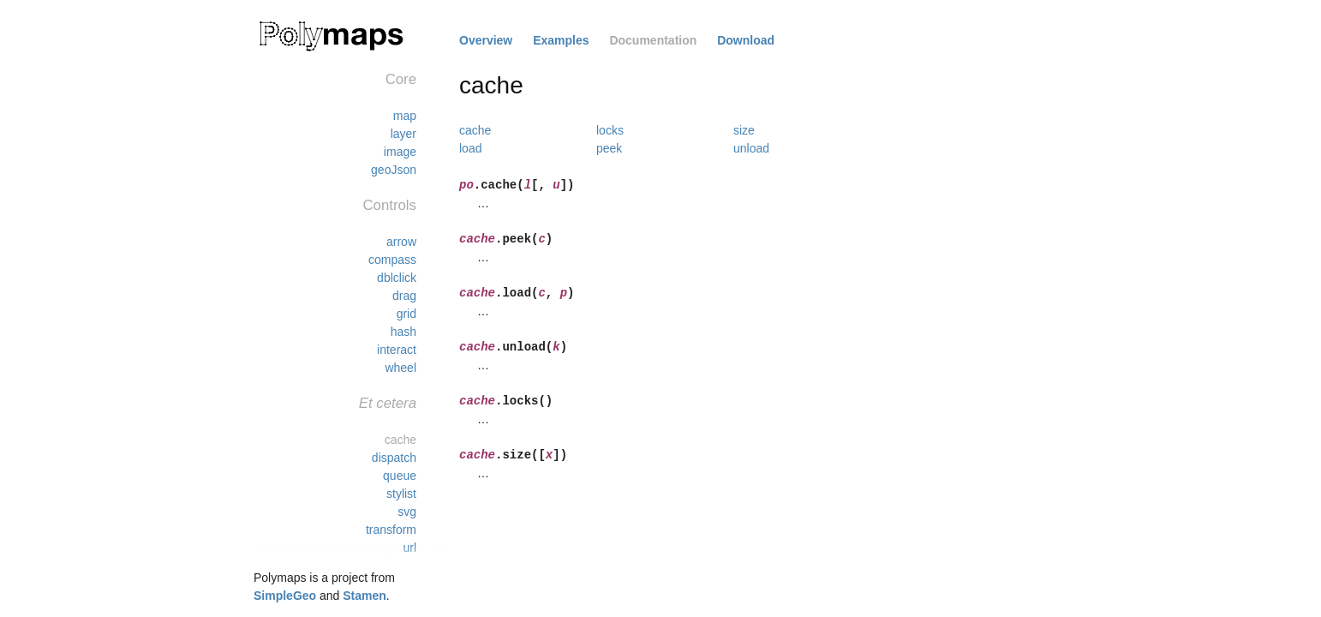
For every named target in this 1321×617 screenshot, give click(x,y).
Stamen (364, 595)
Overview (485, 40)
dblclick (396, 278)
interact (396, 349)
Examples (561, 40)
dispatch (394, 457)
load (470, 148)
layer (403, 134)
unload (751, 148)
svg (406, 511)
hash (403, 331)
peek (609, 148)
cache (400, 439)
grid (406, 313)
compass (392, 260)
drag (404, 296)
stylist (401, 493)
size (744, 130)
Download (745, 40)
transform (391, 529)
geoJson (393, 170)
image (400, 152)
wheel (400, 367)
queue (399, 475)
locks (610, 130)
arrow (401, 242)
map (404, 116)
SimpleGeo (285, 595)
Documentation (652, 40)
